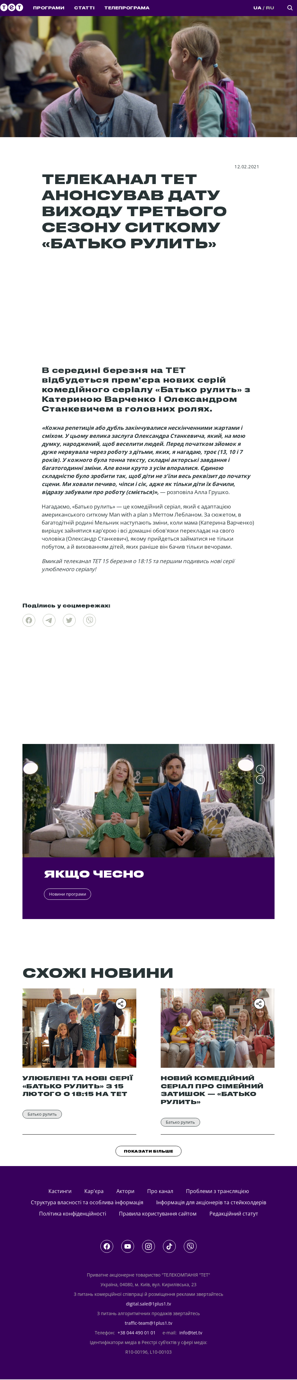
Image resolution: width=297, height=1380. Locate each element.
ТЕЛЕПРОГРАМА (126, 8)
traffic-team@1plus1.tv (148, 1324)
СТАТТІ (84, 8)
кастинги (60, 1191)
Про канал (160, 1191)
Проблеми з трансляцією (217, 1191)
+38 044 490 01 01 (137, 1333)
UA (257, 8)
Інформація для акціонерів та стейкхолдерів (211, 1203)
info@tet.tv (190, 1333)
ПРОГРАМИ (48, 8)
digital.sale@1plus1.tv (148, 1304)
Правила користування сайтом (158, 1214)
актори (125, 1191)
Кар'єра (94, 1191)
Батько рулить (42, 1114)
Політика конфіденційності (72, 1214)
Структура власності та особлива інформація (87, 1203)
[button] (260, 770)
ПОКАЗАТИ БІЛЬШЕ (148, 1152)
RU (270, 8)
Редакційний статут (233, 1214)
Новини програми (67, 894)
